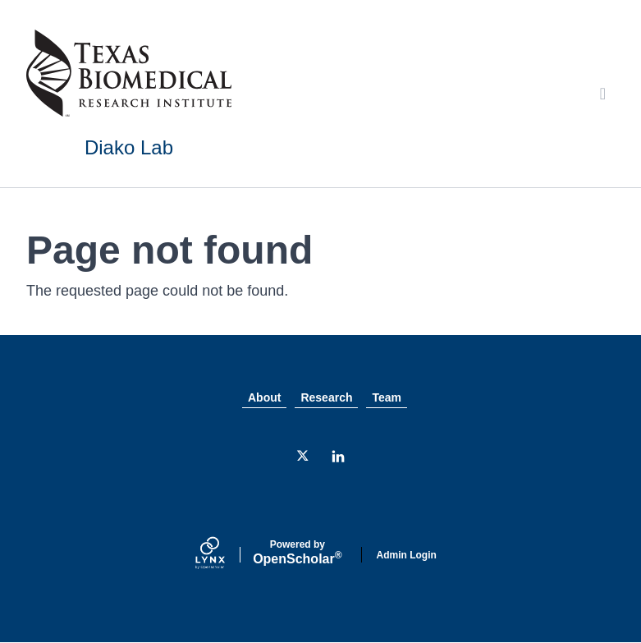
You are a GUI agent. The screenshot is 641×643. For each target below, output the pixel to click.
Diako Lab (129, 148)
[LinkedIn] (338, 456)
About (264, 397)
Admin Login (407, 555)
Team (386, 397)
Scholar (297, 553)
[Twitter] (303, 456)
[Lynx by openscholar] (224, 554)
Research (326, 397)
